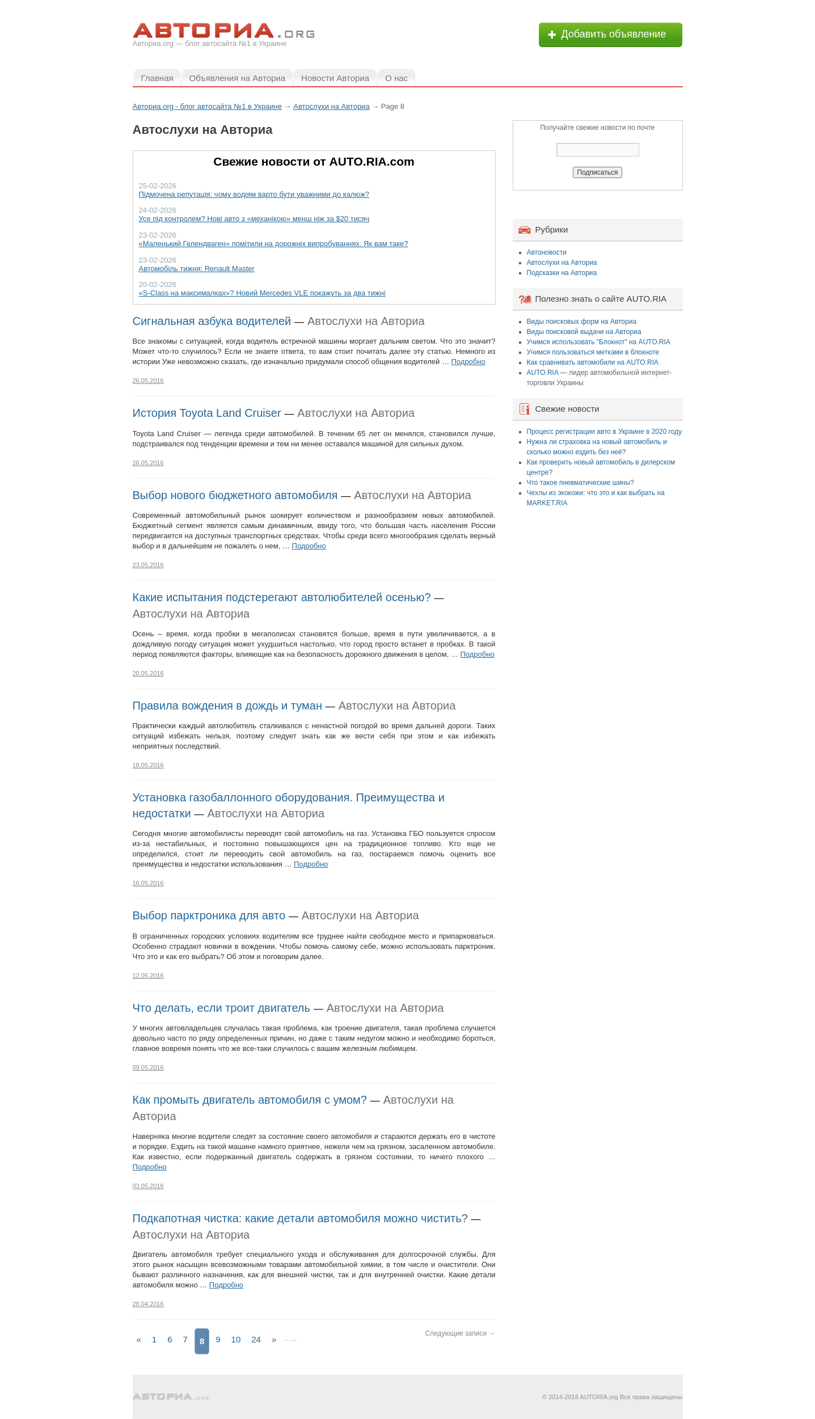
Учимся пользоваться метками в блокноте (593, 352)
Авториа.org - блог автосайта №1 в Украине (207, 106)
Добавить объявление (613, 34)
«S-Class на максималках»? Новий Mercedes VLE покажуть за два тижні (262, 293)
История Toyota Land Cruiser (207, 413)
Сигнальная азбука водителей (212, 321)
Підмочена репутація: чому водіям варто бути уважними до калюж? (254, 194)
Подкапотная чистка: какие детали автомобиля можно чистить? (300, 1218)
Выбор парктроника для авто (209, 915)
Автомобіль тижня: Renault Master (197, 268)
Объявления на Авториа (237, 78)
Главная (157, 78)
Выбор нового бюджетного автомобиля (235, 495)
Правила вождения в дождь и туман (227, 705)
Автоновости (547, 252)
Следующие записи (460, 1333)
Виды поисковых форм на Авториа (582, 322)
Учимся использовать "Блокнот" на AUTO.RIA (599, 342)
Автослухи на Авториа (366, 321)
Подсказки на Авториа (562, 273)
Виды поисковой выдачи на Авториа (584, 332)
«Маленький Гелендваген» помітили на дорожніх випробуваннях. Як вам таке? (273, 243)
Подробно (468, 361)
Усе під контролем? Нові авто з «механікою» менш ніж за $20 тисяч (254, 218)
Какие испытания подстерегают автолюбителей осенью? (282, 597)
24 (256, 1339)
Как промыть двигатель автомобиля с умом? (250, 1099)
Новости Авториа (335, 78)
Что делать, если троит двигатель (221, 1008)
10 (236, 1339)
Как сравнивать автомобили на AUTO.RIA (592, 362)
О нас (396, 78)
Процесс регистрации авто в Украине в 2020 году (604, 432)
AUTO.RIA (543, 373)
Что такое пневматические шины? (581, 483)
